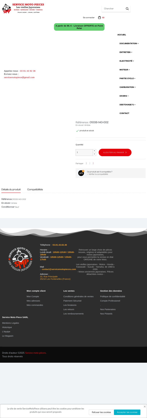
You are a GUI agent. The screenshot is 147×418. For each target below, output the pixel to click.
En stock (79, 180)
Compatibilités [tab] (35, 244)
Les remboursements (73, 369)
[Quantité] (84, 207)
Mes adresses (33, 356)
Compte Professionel (110, 356)
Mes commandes (35, 360)
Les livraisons (70, 360)
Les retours (68, 364)
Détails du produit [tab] (11, 244)
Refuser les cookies (101, 412)
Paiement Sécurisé (72, 356)
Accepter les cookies (127, 412)
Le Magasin (7, 391)
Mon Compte (33, 352)
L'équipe (6, 387)
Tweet (89, 218)
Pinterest (93, 218)
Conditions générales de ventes (78, 352)
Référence (6, 254)
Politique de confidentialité (112, 352)
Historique (7, 382)
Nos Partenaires (108, 364)
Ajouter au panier (113, 208)
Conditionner (7, 262)
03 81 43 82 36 (27, 71)
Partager (86, 218)
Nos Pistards (106, 369)
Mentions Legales (10, 378)
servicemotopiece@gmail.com (19, 77)
